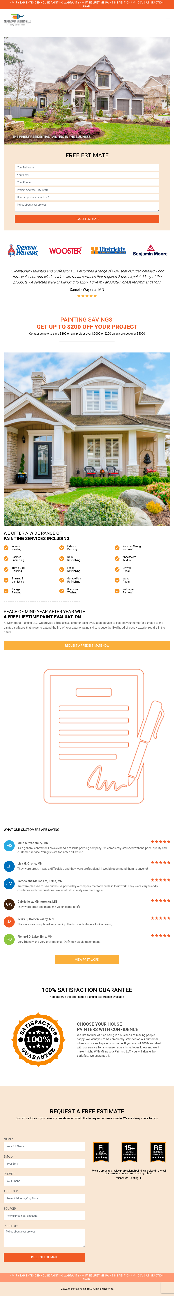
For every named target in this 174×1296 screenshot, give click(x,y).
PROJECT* (11, 1226)
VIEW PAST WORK (87, 959)
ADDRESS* (11, 1191)
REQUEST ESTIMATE (87, 218)
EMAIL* (9, 1156)
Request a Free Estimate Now (87, 645)
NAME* (8, 1139)
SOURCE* (10, 1208)
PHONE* (9, 1174)
